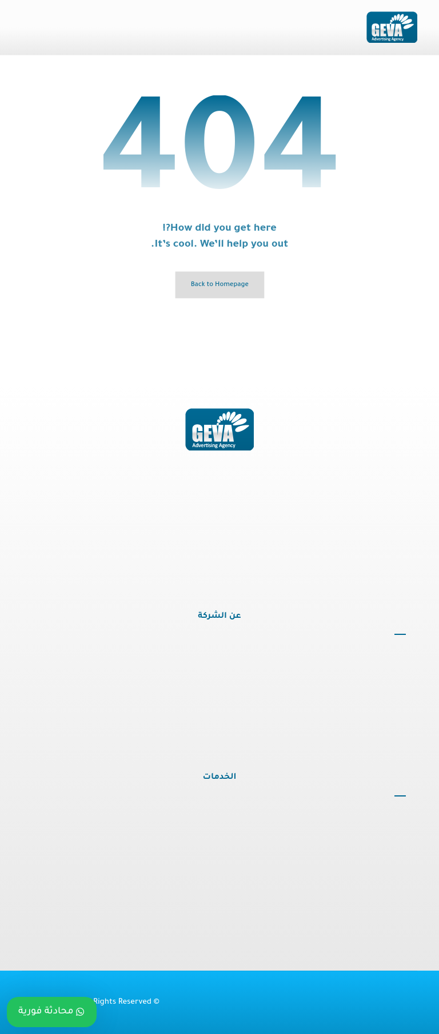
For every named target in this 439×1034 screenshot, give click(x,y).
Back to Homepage (219, 285)
